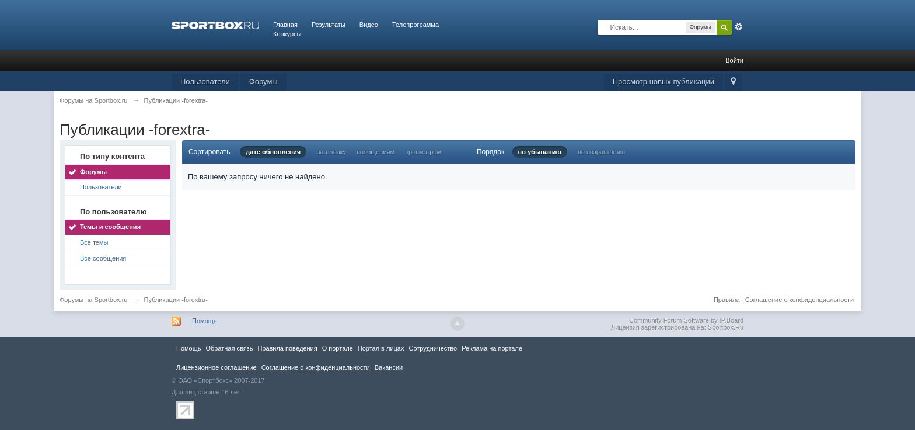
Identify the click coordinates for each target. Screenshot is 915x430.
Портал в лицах (381, 348)
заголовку (331, 151)
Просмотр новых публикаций (663, 81)
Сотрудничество (432, 348)
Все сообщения (103, 258)
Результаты (328, 24)
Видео (368, 24)
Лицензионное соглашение (216, 367)
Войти (734, 60)
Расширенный (738, 27)
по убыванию (539, 151)
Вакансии (389, 367)
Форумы (263, 81)
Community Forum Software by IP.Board (686, 320)
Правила (727, 299)
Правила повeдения (287, 348)
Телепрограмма (415, 24)
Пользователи (205, 81)
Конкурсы (287, 33)
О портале (337, 348)
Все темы (94, 242)
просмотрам (423, 151)
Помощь (204, 320)
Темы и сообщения (110, 226)
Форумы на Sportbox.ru (94, 299)
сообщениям (375, 151)
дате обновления (273, 151)
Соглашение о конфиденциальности (799, 299)
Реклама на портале (492, 348)
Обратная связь (229, 348)
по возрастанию (601, 151)
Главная (285, 24)
